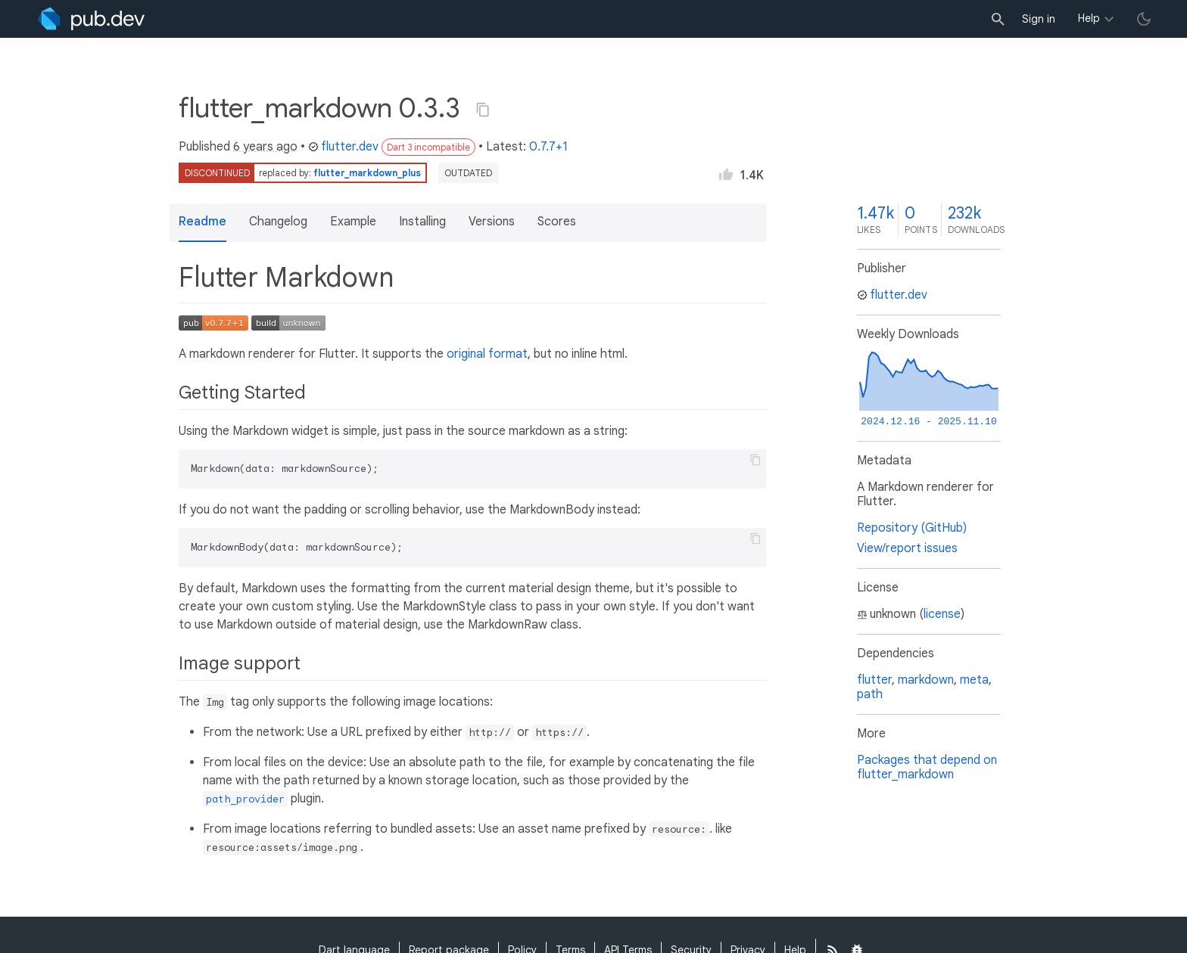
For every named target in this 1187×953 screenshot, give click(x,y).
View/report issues (907, 548)
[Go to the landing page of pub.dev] (91, 19)
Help (1089, 18)
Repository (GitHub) (912, 527)
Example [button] (353, 221)
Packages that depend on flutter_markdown (927, 767)
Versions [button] (492, 221)
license (942, 614)
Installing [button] (422, 221)
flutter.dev (343, 146)
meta (974, 680)
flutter (874, 680)
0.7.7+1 (548, 146)
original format (487, 354)
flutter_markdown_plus (367, 172)
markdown (926, 680)
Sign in (1038, 19)
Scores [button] (556, 221)
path (870, 694)
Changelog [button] (278, 221)
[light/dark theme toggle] (1144, 19)
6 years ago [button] (265, 146)
